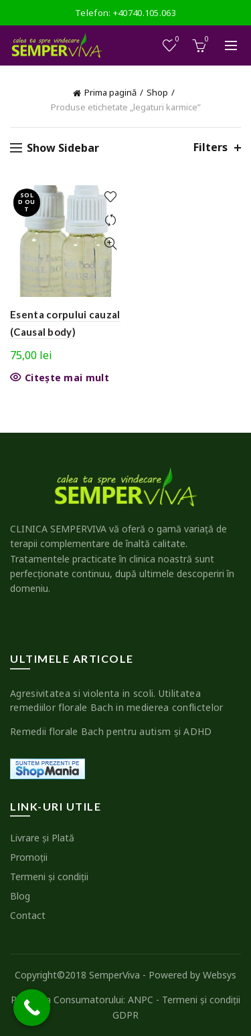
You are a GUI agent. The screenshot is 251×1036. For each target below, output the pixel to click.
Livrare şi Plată (42, 837)
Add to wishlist (110, 197)
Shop (157, 92)
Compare (110, 220)
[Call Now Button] (31, 1007)
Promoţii (29, 857)
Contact (28, 915)
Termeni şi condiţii (49, 876)
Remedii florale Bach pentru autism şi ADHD (111, 731)
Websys (219, 974)
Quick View (110, 243)
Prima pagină (110, 92)
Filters (210, 147)
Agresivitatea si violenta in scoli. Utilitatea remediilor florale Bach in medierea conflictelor (116, 700)
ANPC (140, 999)
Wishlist (176, 39)
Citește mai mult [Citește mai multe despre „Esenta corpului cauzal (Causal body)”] (67, 378)
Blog (20, 896)
